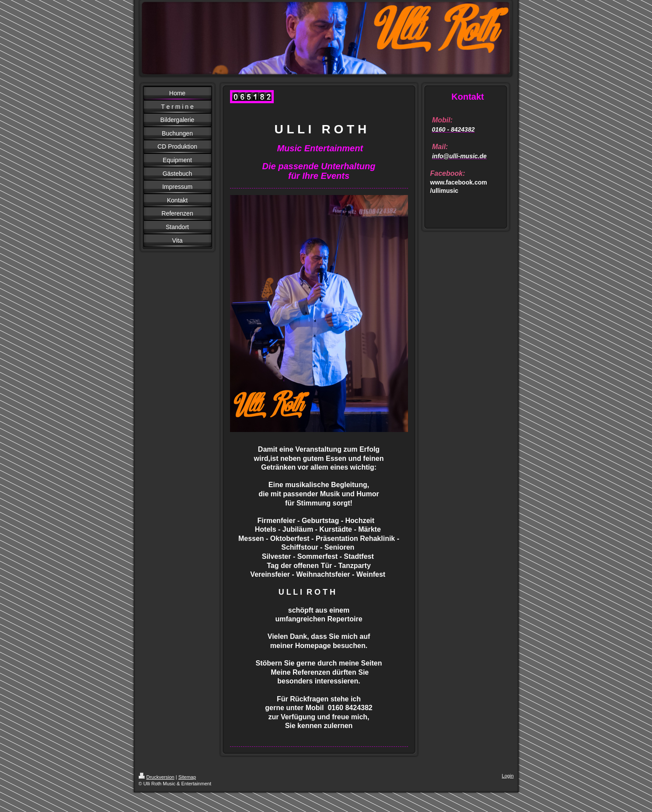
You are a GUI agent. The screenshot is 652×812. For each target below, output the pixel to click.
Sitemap (187, 777)
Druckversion (156, 777)
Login (508, 775)
